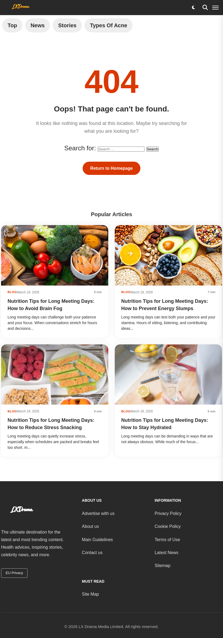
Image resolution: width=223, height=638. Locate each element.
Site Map (90, 594)
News (38, 25)
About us (90, 526)
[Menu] (215, 7)
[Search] (205, 7)
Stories (67, 25)
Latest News (166, 552)
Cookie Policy (168, 526)
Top (12, 25)
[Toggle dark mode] (193, 7)
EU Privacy (14, 573)
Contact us (92, 552)
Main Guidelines (97, 539)
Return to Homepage (111, 168)
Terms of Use (167, 539)
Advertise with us (98, 513)
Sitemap (163, 565)
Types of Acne (108, 25)
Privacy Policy (168, 513)
